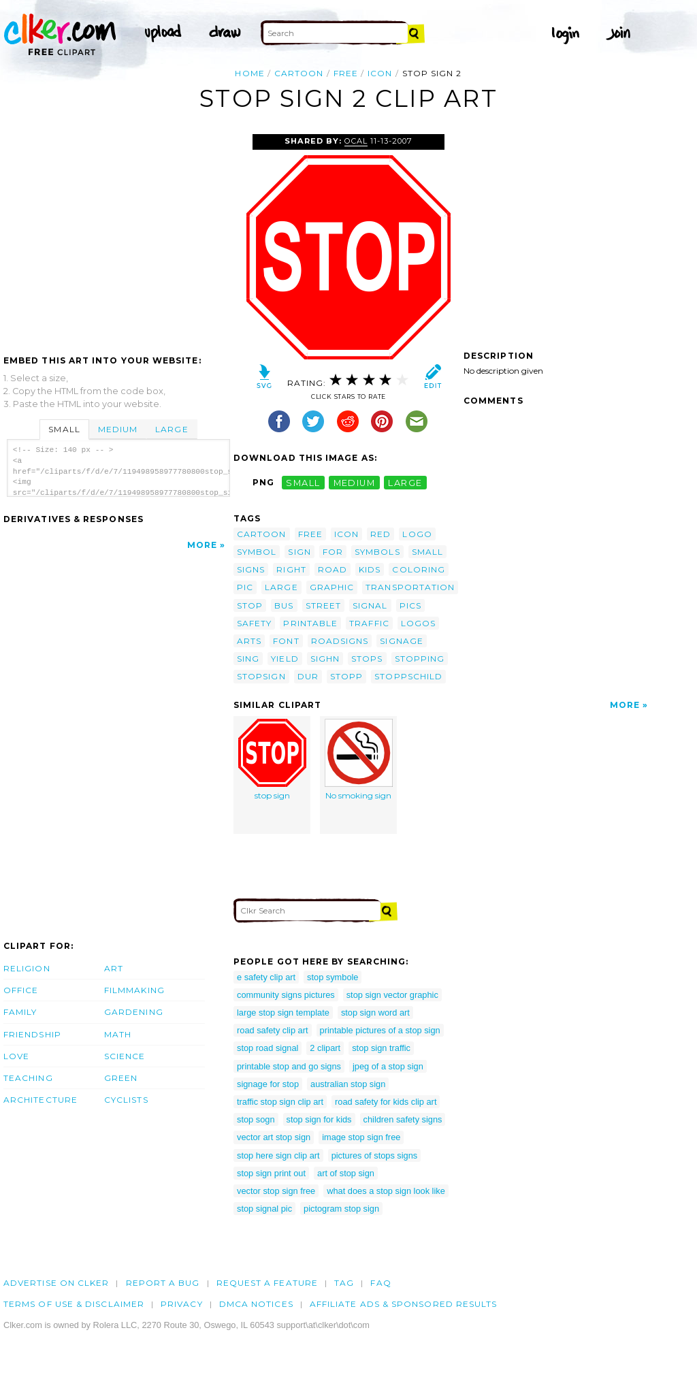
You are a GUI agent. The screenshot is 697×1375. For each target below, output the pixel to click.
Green (120, 1078)
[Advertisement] (117, 236)
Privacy (182, 1304)
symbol (256, 552)
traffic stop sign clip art (280, 1102)
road (332, 569)
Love (16, 1056)
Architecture (40, 1100)
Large (171, 429)
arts (249, 641)
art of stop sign (345, 1173)
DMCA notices (256, 1304)
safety (254, 623)
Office (20, 990)
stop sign (272, 759)
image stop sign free (361, 1137)
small (303, 482)
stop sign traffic (381, 1048)
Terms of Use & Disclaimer (73, 1304)
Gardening (133, 1012)
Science (125, 1056)
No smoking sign (359, 759)
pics (410, 605)
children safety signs (402, 1119)
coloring (418, 569)
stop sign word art (375, 1012)
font (286, 641)
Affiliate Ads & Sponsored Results (404, 1304)
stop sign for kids (319, 1119)
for (333, 552)
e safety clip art (266, 977)
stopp (346, 676)
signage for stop (268, 1084)
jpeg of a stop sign (388, 1066)
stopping (420, 658)
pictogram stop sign (341, 1208)
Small (64, 429)
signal (370, 605)
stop (250, 605)
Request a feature (267, 1283)
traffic (369, 623)
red (380, 534)
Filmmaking (134, 990)
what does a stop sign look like (386, 1191)
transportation (410, 587)
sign (299, 552)
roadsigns (340, 641)
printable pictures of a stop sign (380, 1030)
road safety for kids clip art (385, 1102)
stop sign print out (271, 1173)
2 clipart (325, 1048)
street (323, 605)
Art (113, 968)
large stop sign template (283, 1012)
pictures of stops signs (374, 1155)
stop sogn (256, 1119)
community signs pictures (286, 995)
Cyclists (126, 1100)
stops (367, 658)
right (291, 569)
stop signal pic (264, 1208)
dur (308, 676)
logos (418, 623)
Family (20, 1012)
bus (283, 605)
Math (117, 1034)
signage (401, 641)
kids (369, 569)
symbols (377, 552)
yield (284, 658)
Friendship (32, 1034)
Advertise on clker (56, 1283)
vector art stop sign (273, 1137)
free (346, 73)
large (405, 482)
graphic (332, 587)
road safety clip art (272, 1030)
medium (355, 482)
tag (344, 1283)
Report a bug (163, 1283)
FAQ (380, 1283)
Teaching (28, 1078)
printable (310, 623)
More (202, 545)
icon (380, 73)
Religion (26, 968)
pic (245, 587)
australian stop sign (347, 1084)
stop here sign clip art (278, 1155)
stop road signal (267, 1048)
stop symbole (332, 977)
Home (249, 73)
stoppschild (408, 676)
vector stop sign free (276, 1191)
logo (417, 534)
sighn (325, 658)
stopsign (261, 676)
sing (248, 658)
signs (251, 569)
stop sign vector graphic (392, 995)
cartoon (299, 73)
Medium (117, 429)
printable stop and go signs (289, 1066)
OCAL (356, 141)
